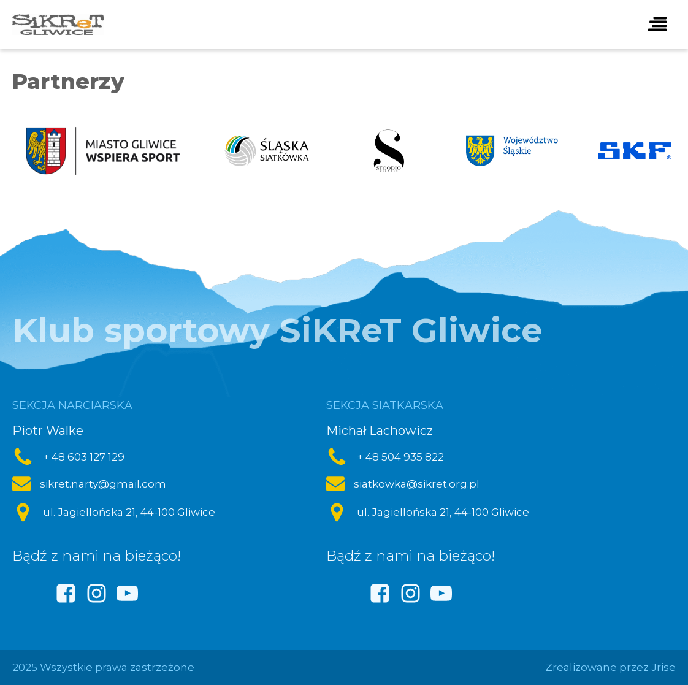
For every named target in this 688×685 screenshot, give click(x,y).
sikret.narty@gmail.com (103, 484)
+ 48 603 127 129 (83, 457)
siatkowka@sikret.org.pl (417, 484)
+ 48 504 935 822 (400, 457)
